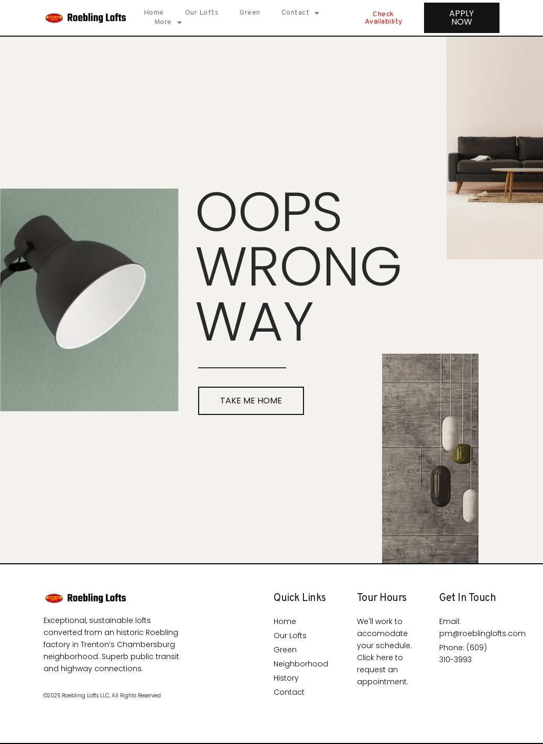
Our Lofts (202, 12)
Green (250, 12)
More (168, 22)
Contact (300, 13)
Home (154, 12)
